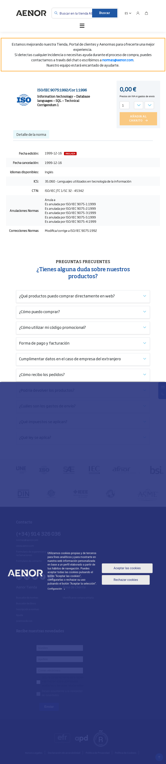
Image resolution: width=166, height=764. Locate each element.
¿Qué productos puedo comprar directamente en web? (67, 295)
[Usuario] (137, 13)
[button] (128, 13)
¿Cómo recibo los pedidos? (42, 374)
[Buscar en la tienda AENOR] (85, 13)
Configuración (57, 588)
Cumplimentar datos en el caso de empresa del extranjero (70, 358)
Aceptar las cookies (127, 568)
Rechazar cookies (126, 580)
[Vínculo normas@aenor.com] (117, 59)
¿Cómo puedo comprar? (39, 311)
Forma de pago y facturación (44, 342)
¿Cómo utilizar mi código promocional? (52, 327)
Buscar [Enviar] (104, 13)
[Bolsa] (146, 13)
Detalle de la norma (31, 134)
